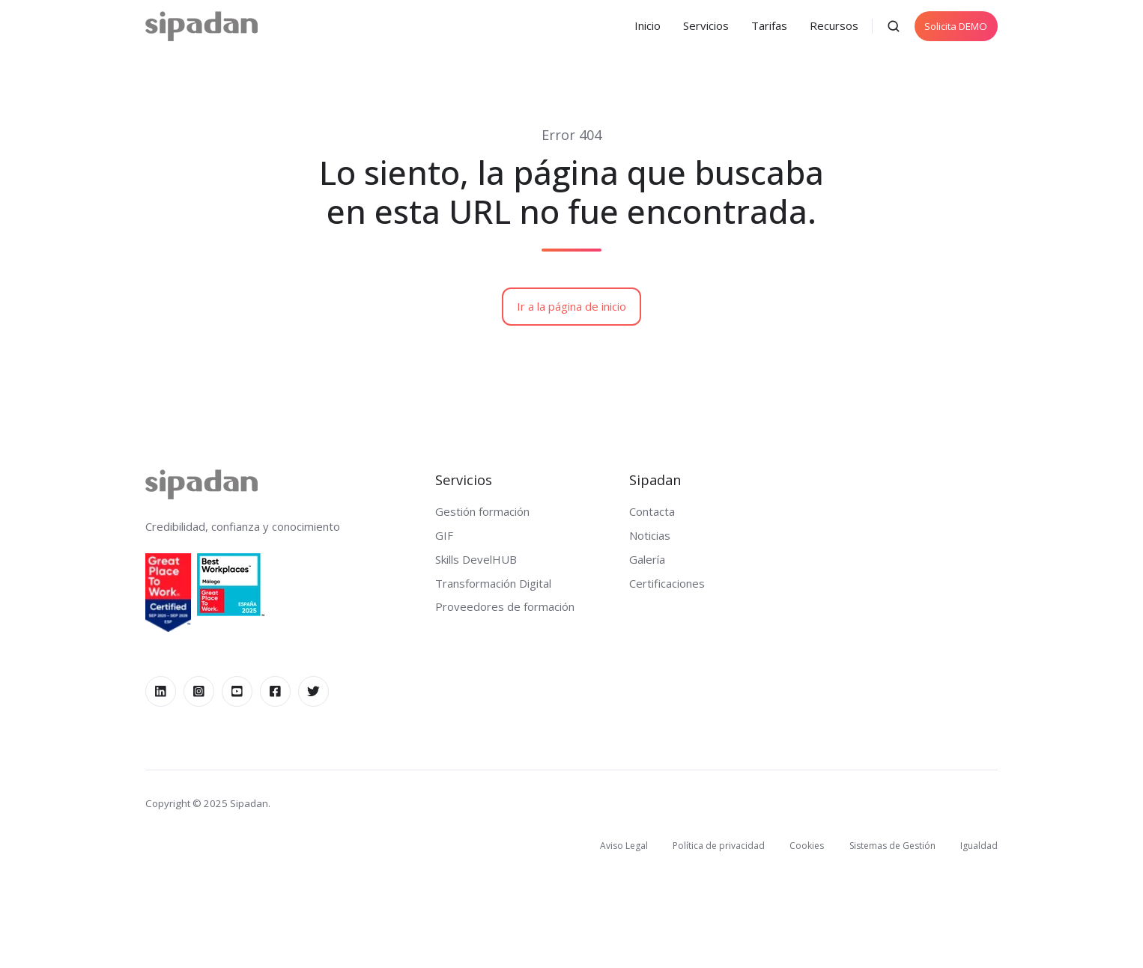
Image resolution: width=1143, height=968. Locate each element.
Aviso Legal (624, 845)
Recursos (834, 25)
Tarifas (769, 25)
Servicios (706, 25)
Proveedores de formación (504, 606)
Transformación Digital (493, 583)
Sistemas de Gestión (892, 845)
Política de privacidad (719, 845)
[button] (893, 26)
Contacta (652, 511)
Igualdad (979, 845)
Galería (647, 559)
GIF (444, 535)
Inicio (647, 25)
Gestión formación (482, 511)
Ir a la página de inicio (571, 306)
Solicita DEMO (955, 26)
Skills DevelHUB (476, 559)
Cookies (806, 845)
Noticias (649, 535)
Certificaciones (667, 583)
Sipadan (655, 479)
